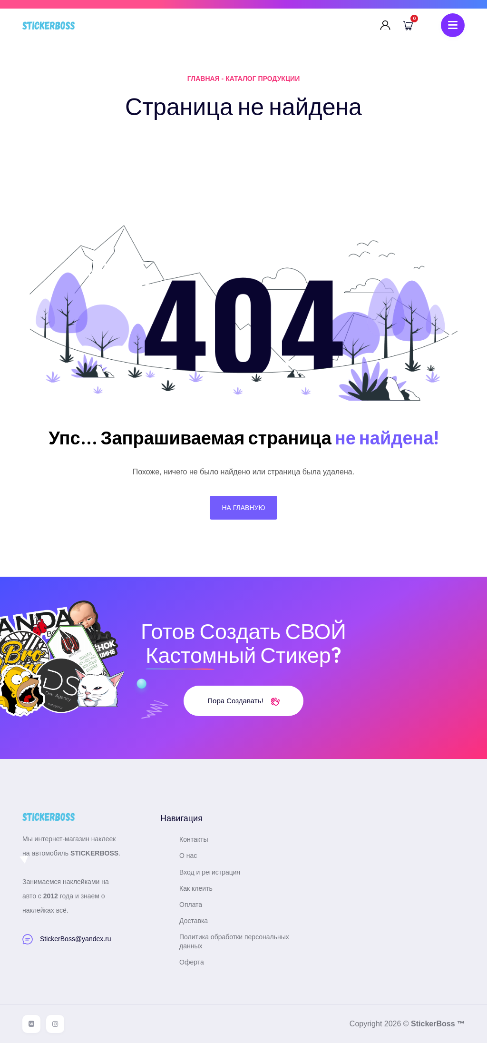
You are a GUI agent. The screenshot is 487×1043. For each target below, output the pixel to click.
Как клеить (196, 888)
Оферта (191, 962)
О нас (188, 855)
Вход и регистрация (209, 872)
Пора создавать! (243, 701)
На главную (243, 508)
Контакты (193, 839)
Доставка (193, 921)
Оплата (190, 904)
